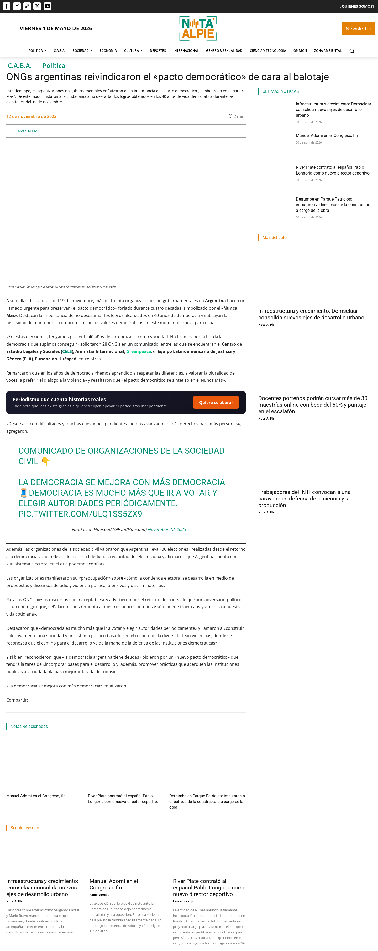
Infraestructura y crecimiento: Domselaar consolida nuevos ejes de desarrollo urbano (42, 880)
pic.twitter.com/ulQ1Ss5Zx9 (80, 514)
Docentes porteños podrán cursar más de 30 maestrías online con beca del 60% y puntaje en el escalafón (313, 405)
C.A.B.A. (19, 66)
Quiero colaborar (216, 402)
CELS (67, 351)
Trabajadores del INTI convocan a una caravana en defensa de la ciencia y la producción (304, 498)
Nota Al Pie (27, 131)
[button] (351, 50)
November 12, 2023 (167, 529)
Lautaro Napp (183, 894)
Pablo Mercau (99, 887)
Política (54, 66)
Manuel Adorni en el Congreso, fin (31, 795)
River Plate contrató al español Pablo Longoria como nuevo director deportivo (209, 880)
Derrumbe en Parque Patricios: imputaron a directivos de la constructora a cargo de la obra (331, 204)
